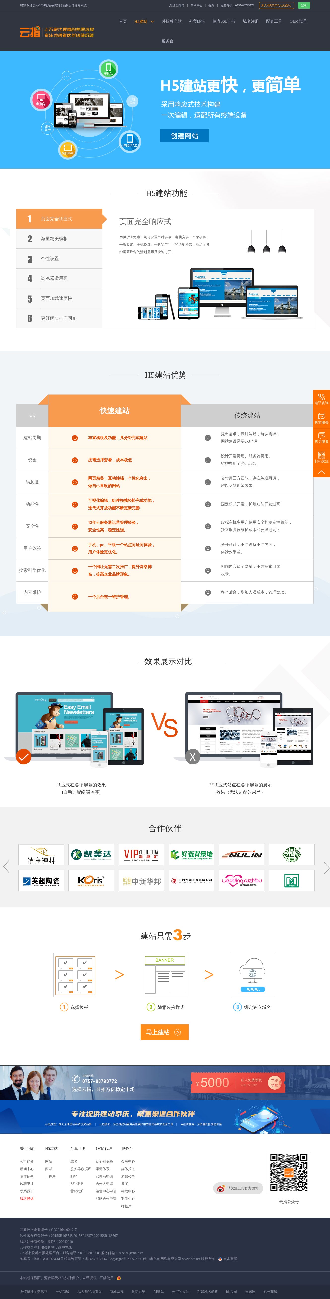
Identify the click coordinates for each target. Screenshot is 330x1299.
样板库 (126, 1206)
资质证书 (27, 1176)
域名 (73, 1161)
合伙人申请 (104, 1184)
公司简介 (27, 1161)
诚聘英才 (27, 1184)
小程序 (50, 1176)
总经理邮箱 (176, 5)
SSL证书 (76, 1184)
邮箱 (73, 1176)
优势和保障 (104, 1161)
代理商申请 (104, 1176)
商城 (48, 1169)
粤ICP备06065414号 (49, 1259)
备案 (211, 5)
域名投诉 (27, 1199)
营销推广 (77, 1191)
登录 (304, 5)
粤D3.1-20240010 (60, 1242)
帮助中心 (196, 5)
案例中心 (128, 1199)
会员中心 (128, 1161)
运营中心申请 (106, 1191)
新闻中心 (27, 1169)
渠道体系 (103, 1169)
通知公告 (128, 1176)
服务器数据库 (80, 1169)
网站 (48, 1161)
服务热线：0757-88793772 (237, 5)
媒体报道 (128, 1169)
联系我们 (27, 1191)
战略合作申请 (106, 1199)
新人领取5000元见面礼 (276, 5)
